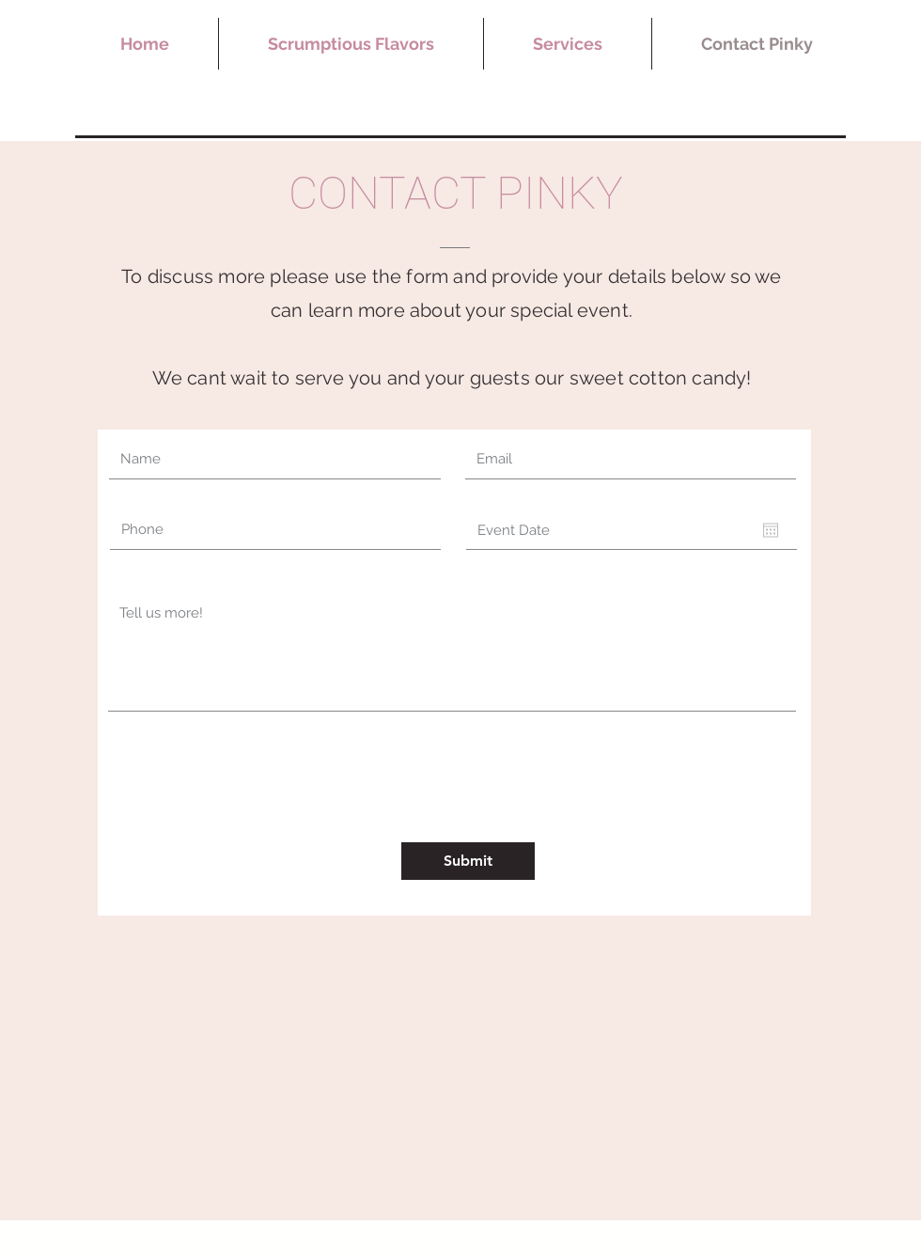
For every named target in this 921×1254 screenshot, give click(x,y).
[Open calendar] (770, 530)
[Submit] (468, 861)
